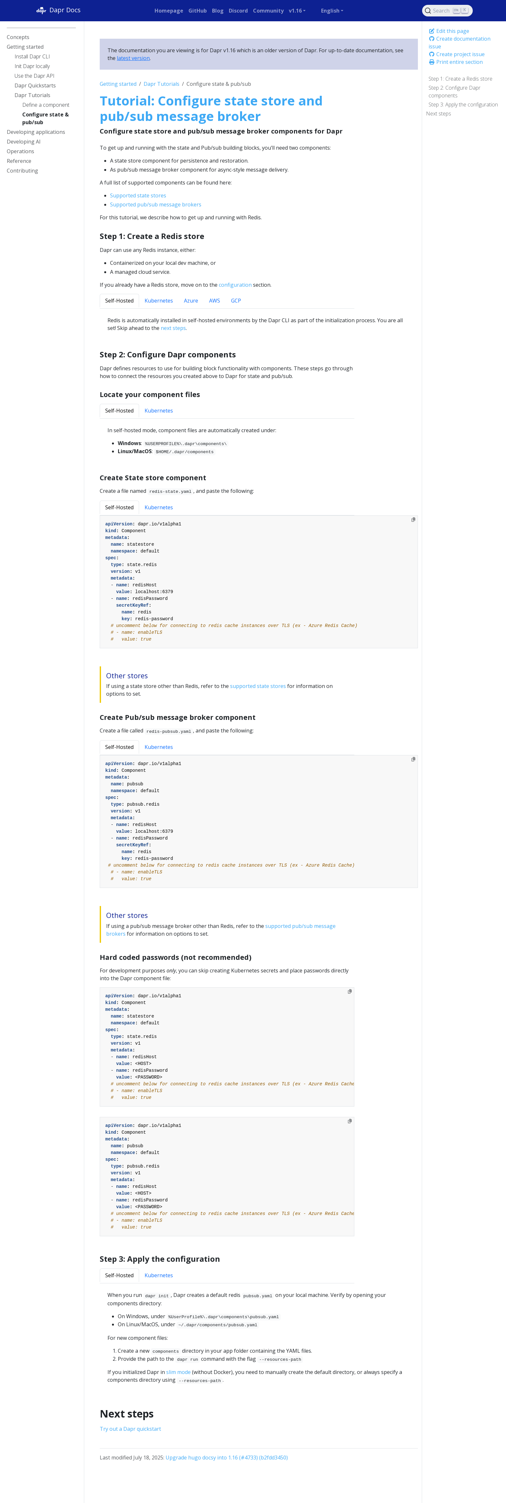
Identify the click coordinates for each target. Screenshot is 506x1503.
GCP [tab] (236, 300)
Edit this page (449, 31)
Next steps (438, 113)
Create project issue (457, 54)
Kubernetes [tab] (159, 300)
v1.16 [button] (295, 10)
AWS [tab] (214, 300)
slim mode (178, 1372)
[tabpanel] (259, 441)
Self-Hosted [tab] (119, 300)
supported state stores (258, 686)
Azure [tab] (191, 300)
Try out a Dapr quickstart (130, 1428)
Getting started (118, 83)
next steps (173, 328)
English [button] (330, 10)
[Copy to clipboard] (413, 519)
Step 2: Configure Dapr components (455, 91)
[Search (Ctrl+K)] (447, 10)
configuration (235, 284)
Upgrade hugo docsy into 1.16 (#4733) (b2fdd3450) (227, 1457)
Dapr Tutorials (161, 83)
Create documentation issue (460, 42)
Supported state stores (138, 195)
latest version (133, 58)
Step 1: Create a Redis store (460, 78)
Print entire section (456, 61)
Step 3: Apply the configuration (463, 104)
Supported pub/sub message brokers (155, 204)
